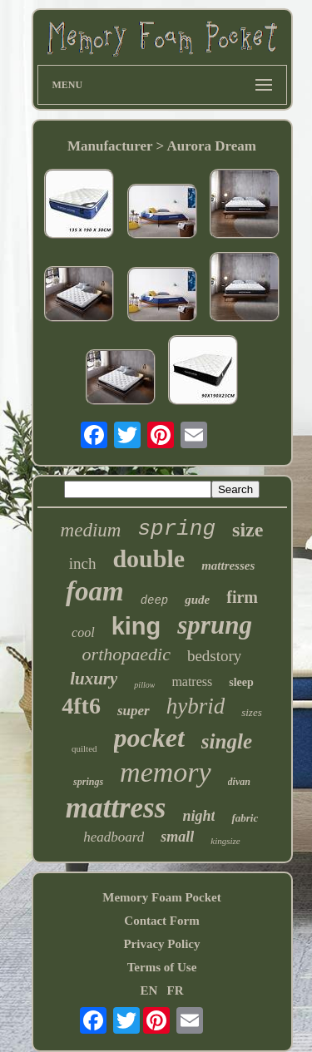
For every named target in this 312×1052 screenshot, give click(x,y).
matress (191, 681)
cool (83, 632)
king (136, 626)
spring (176, 528)
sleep (241, 682)
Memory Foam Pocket (161, 897)
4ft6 (81, 706)
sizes (251, 712)
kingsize (225, 841)
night (198, 816)
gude (197, 599)
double (148, 558)
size (247, 530)
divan (239, 782)
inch (83, 563)
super (133, 711)
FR (175, 990)
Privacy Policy (161, 944)
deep (155, 600)
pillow (144, 684)
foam (95, 591)
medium (91, 530)
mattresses (228, 565)
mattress (116, 808)
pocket (149, 738)
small (177, 836)
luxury (93, 679)
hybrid (195, 706)
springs (88, 782)
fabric (244, 818)
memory (165, 772)
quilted (84, 748)
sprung (214, 625)
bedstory (214, 655)
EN (148, 990)
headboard (113, 837)
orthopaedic (126, 654)
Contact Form (161, 920)
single (226, 741)
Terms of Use (162, 967)
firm (242, 597)
